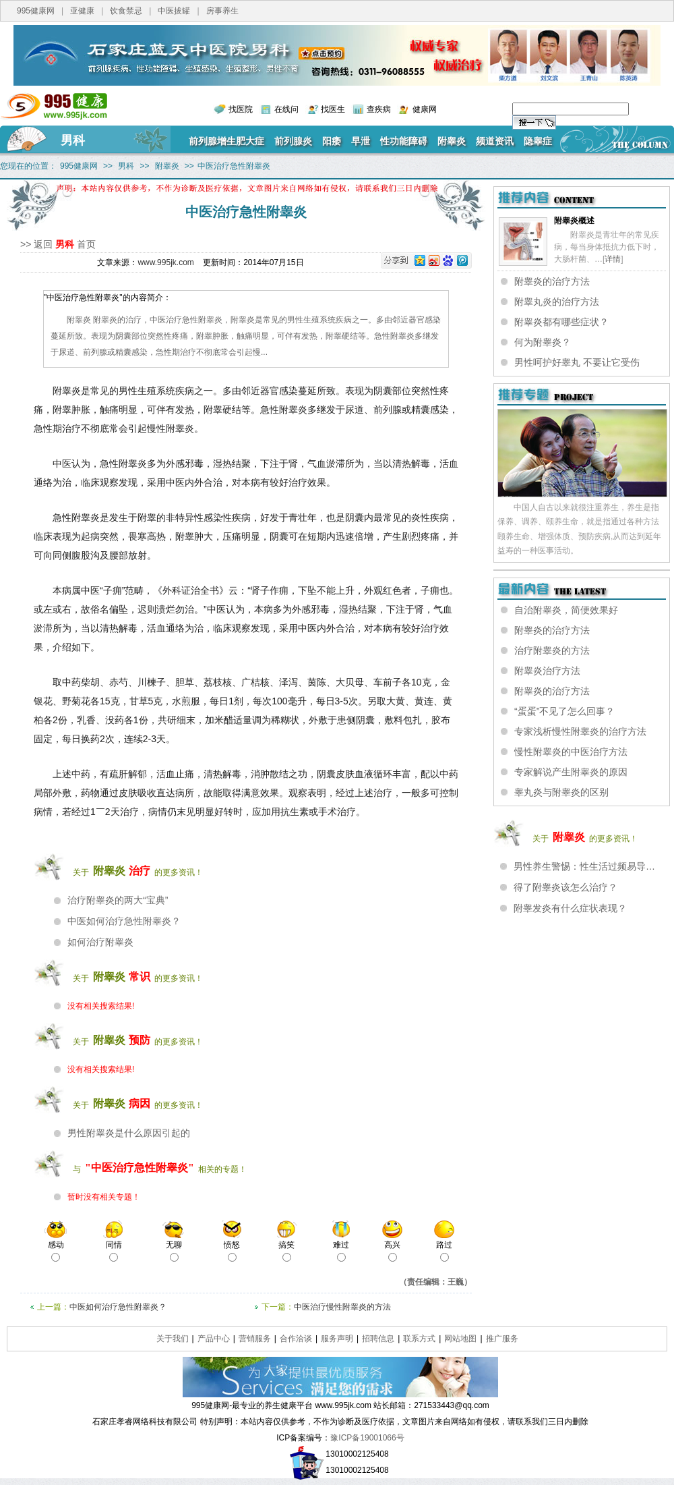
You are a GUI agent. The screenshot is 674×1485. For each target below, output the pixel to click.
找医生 (333, 109)
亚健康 (82, 11)
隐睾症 (538, 141)
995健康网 (36, 11)
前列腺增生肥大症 (226, 141)
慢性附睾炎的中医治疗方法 (570, 751)
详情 (613, 259)
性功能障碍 (403, 141)
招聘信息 (378, 1338)
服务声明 (337, 1338)
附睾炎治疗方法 (547, 670)
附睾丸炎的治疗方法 (556, 301)
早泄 (360, 141)
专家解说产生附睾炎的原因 (570, 771)
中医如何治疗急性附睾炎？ (124, 921)
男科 (73, 140)
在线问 (286, 109)
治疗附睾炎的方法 (552, 650)
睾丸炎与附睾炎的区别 (561, 792)
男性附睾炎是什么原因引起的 (128, 1132)
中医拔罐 (174, 11)
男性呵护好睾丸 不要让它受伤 (577, 362)
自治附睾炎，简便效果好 (566, 610)
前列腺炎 (293, 141)
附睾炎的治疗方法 (552, 281)
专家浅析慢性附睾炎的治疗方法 (580, 731)
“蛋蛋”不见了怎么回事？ (564, 711)
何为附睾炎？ (542, 342)
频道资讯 (495, 141)
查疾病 (379, 109)
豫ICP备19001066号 (367, 1437)
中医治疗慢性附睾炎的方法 (342, 1307)
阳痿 (331, 141)
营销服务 (255, 1338)
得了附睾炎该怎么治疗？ (565, 887)
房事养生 (222, 11)
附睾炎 (451, 141)
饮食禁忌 (126, 11)
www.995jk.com (165, 262)
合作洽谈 (296, 1338)
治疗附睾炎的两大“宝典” (117, 900)
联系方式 (419, 1338)
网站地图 (460, 1338)
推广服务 (502, 1338)
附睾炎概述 (574, 220)
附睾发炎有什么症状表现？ (570, 908)
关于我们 (172, 1338)
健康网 (424, 109)
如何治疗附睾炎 (100, 941)
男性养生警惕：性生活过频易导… (584, 866)
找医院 (240, 109)
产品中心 (213, 1338)
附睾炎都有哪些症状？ (561, 321)
